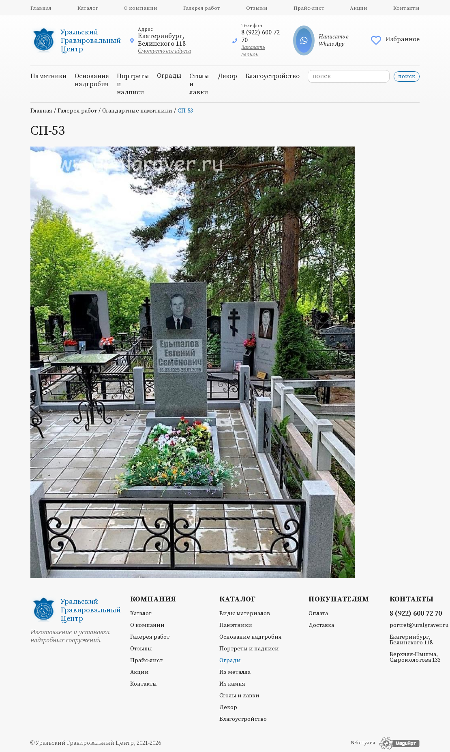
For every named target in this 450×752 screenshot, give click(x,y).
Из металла (235, 672)
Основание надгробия (92, 80)
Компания (153, 599)
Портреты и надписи (249, 649)
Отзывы (257, 8)
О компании (140, 8)
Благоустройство (272, 76)
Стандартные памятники (137, 111)
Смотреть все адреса (164, 51)
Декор (227, 76)
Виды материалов (244, 613)
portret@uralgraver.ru (419, 625)
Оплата (318, 613)
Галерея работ (201, 8)
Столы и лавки (239, 696)
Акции (358, 8)
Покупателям (339, 599)
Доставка (321, 625)
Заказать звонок (253, 51)
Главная (40, 8)
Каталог (87, 8)
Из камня (232, 684)
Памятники (48, 76)
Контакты (406, 8)
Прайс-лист (309, 8)
